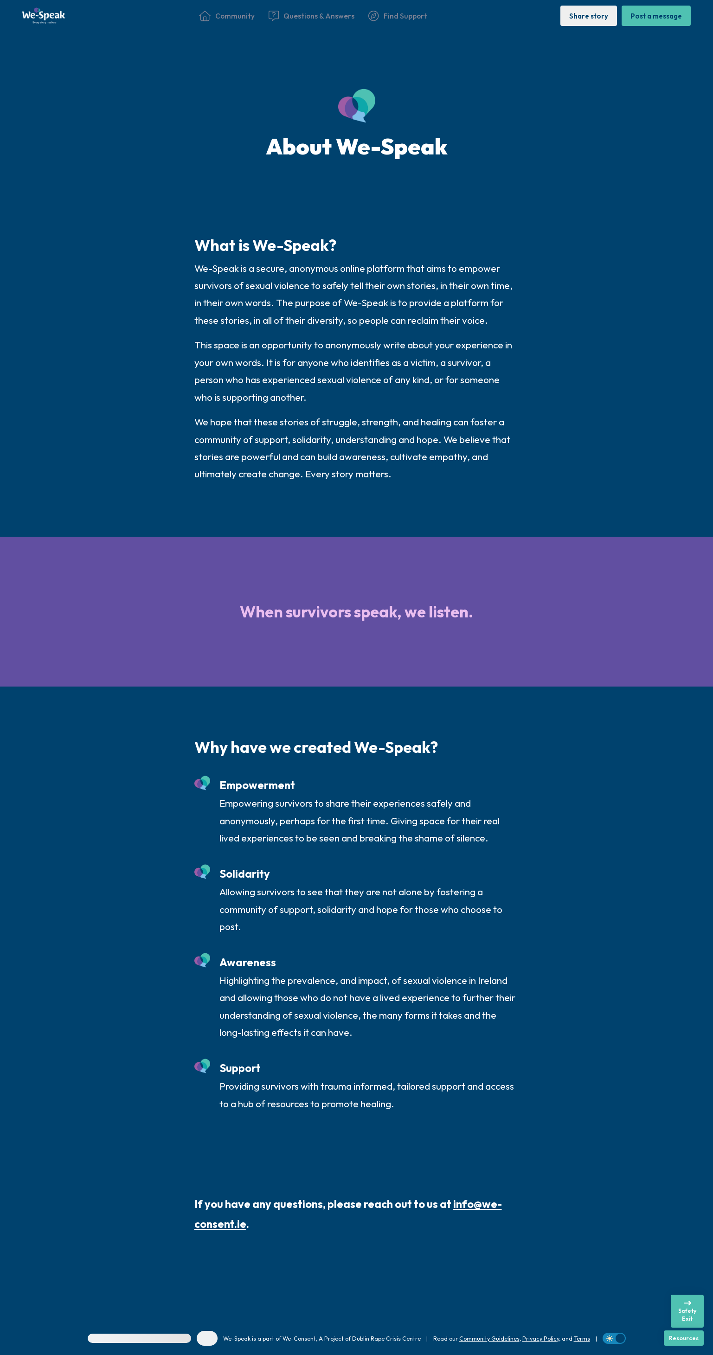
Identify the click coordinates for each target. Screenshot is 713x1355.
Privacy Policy (540, 1338)
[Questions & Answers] (311, 16)
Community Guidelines (489, 1338)
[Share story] (588, 16)
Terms (582, 1338)
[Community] (227, 16)
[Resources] (684, 1338)
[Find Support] (397, 16)
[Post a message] (656, 16)
